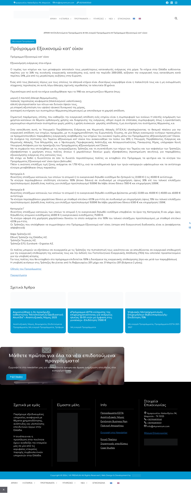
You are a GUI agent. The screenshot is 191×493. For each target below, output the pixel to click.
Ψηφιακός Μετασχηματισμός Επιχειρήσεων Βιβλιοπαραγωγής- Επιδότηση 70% (148, 315)
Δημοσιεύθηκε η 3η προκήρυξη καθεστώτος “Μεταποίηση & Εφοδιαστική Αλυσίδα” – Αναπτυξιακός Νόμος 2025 (38, 315)
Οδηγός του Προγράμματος (26, 269)
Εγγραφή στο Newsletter (114, 433)
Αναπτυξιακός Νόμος (23, 324)
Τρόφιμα (59, 327)
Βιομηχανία (41, 324)
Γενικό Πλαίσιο (109, 439)
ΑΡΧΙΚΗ (53, 19)
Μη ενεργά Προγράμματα (98, 33)
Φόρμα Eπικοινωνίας (156, 433)
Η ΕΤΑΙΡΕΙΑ (65, 18)
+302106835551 (153, 423)
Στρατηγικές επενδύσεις (114, 444)
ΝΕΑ (112, 18)
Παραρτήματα (18, 275)
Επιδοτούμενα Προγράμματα (67, 33)
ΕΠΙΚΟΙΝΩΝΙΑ (124, 19)
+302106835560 (84, 3)
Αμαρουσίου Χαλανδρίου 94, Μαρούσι (32, 3)
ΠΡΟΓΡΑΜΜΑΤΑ (82, 18)
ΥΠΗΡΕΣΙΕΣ (99, 18)
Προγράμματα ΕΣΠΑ (112, 413)
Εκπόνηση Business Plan (114, 421)
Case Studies (108, 448)
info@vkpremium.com (64, 3)
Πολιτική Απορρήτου (112, 426)
